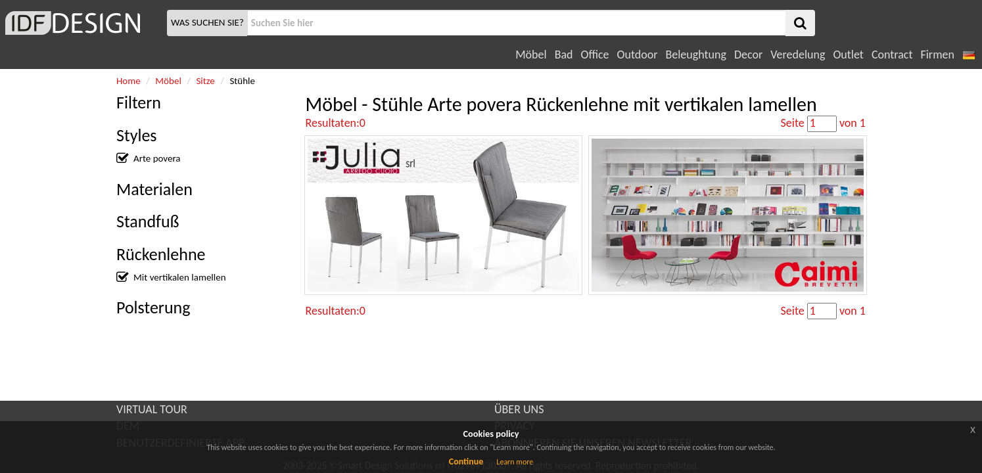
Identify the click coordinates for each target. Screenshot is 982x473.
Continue (466, 461)
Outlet (848, 54)
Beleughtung (695, 54)
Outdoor (637, 54)
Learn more (514, 461)
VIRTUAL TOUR (151, 409)
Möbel (530, 54)
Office (595, 54)
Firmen (937, 54)
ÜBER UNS (519, 409)
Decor (748, 54)
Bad (564, 54)
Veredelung (797, 54)
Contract (892, 54)
